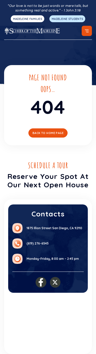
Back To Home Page (48, 133)
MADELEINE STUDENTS (67, 19)
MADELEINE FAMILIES (27, 19)
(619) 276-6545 (38, 243)
